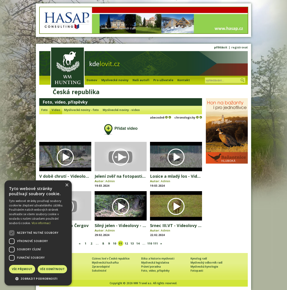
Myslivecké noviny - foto (81, 110)
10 (114, 243)
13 (132, 243)
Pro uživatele (163, 80)
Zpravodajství (101, 266)
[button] (38, 278)
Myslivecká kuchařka (105, 262)
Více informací (41, 223)
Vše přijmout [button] (22, 269)
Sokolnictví (99, 271)
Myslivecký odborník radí (206, 262)
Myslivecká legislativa (155, 262)
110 (149, 243)
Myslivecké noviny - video (121, 110)
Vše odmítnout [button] (52, 269)
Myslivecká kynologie (204, 266)
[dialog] (38, 233)
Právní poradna (151, 266)
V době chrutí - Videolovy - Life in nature (80, 176)
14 (137, 243)
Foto (44, 110)
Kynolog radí (199, 258)
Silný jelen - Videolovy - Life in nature (132, 225)
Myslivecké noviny (115, 80)
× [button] (66, 185)
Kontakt (183, 80)
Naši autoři (141, 80)
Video (56, 110)
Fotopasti (197, 271)
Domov (92, 80)
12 (126, 243)
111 (155, 243)
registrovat (239, 47)
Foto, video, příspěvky (155, 271)
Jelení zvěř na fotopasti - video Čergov (134, 176)
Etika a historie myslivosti (157, 258)
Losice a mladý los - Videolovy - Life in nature (196, 176)
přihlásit (220, 47)
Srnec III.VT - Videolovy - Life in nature (189, 225)
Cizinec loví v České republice (111, 258)
